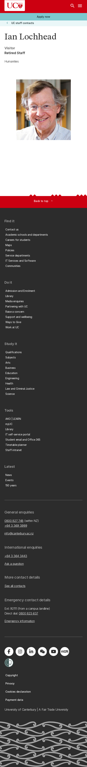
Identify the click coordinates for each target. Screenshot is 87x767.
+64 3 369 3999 (15, 525)
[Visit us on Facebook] (8, 651)
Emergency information (19, 621)
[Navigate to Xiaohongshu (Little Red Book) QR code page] (64, 651)
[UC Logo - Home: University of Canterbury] (14, 5)
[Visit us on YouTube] (53, 651)
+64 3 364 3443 (15, 556)
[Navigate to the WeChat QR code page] (42, 651)
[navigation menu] (80, 6)
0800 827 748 (13, 521)
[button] (43, 16)
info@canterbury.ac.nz (18, 533)
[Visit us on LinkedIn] (31, 651)
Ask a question (14, 564)
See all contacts (14, 586)
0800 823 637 (28, 613)
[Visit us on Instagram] (20, 651)
